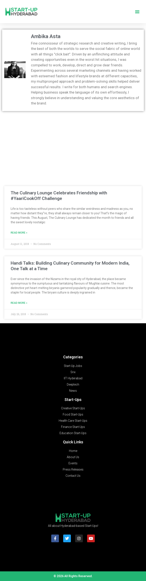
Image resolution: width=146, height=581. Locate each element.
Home (73, 451)
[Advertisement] (73, 145)
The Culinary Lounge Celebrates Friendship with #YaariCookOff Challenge (59, 195)
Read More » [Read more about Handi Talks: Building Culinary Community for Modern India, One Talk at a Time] (19, 302)
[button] (137, 11)
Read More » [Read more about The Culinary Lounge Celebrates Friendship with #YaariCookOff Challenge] (19, 232)
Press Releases (73, 469)
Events (73, 463)
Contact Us (73, 475)
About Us (73, 457)
